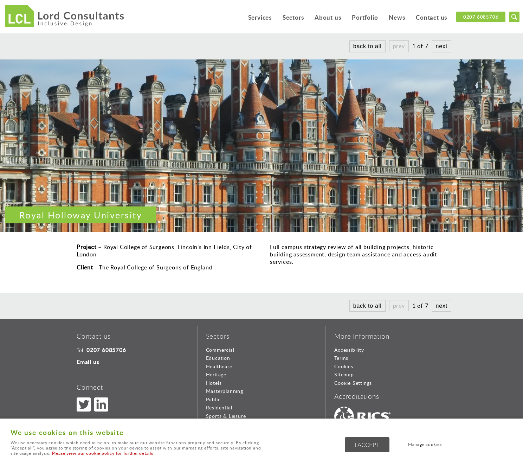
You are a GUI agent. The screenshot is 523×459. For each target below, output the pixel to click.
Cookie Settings (353, 383)
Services (259, 17)
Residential (219, 407)
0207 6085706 (481, 17)
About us (327, 17)
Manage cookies (425, 444)
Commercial (220, 349)
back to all (367, 46)
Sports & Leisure (226, 416)
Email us (88, 362)
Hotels (214, 383)
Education (218, 358)
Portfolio (365, 17)
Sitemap (344, 374)
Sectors (293, 17)
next (441, 46)
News (397, 17)
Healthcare (219, 366)
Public (213, 399)
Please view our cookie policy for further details (102, 453)
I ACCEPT (367, 445)
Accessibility (349, 349)
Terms (341, 358)
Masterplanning (224, 391)
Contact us (431, 17)
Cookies (343, 366)
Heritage (216, 374)
